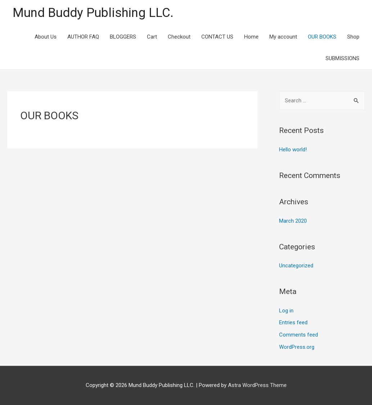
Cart (152, 37)
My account (283, 37)
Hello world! (293, 149)
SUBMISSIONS (342, 58)
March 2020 (293, 221)
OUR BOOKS (322, 37)
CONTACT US (217, 37)
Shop (353, 37)
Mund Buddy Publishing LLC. (93, 12)
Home (251, 37)
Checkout (179, 37)
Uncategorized (296, 265)
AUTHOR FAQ (83, 37)
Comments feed (298, 334)
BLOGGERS (123, 37)
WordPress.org (296, 347)
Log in (286, 310)
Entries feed (293, 322)
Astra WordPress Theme (257, 385)
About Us (46, 37)
